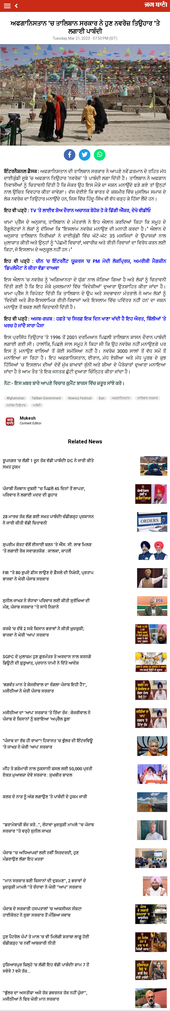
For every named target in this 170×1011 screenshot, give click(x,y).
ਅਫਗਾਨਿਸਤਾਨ (121, 398)
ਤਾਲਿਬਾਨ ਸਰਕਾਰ (147, 398)
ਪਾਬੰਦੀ (37, 405)
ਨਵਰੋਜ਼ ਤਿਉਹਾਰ (16, 405)
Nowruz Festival (79, 398)
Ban (102, 398)
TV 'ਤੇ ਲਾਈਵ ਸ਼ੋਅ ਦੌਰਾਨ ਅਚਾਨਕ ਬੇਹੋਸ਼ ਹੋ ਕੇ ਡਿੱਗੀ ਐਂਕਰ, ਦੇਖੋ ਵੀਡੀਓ (90, 210)
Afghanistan (16, 398)
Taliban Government (46, 398)
